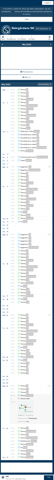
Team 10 (36, 131)
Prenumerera (26, 72)
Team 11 (33, 441)
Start (3, 37)
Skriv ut (26, 77)
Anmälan (32, 37)
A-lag (28, 128)
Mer (49, 37)
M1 (27, 102)
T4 (27, 112)
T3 (27, 93)
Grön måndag (31, 115)
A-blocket (29, 99)
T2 (27, 96)
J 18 (27, 119)
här (12, 11)
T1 (27, 90)
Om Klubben (22, 37)
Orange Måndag (31, 106)
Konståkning (11, 37)
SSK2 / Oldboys (42, 157)
